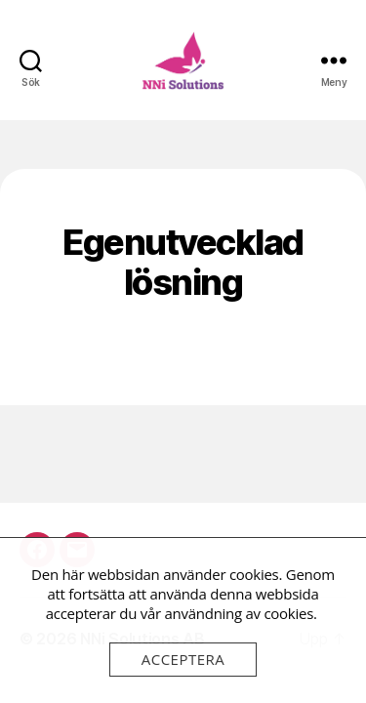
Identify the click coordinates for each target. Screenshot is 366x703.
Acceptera (183, 659)
